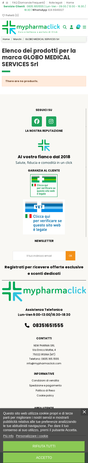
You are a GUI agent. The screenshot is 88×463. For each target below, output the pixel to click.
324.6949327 (48, 10)
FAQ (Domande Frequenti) (29, 2)
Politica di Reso (45, 390)
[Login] (71, 27)
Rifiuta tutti (44, 446)
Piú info (8, 436)
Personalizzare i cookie (32, 436)
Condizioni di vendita (45, 380)
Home (70, 2)
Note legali (56, 2)
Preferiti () (10, 15)
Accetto (44, 457)
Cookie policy (45, 395)
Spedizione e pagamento (45, 385)
